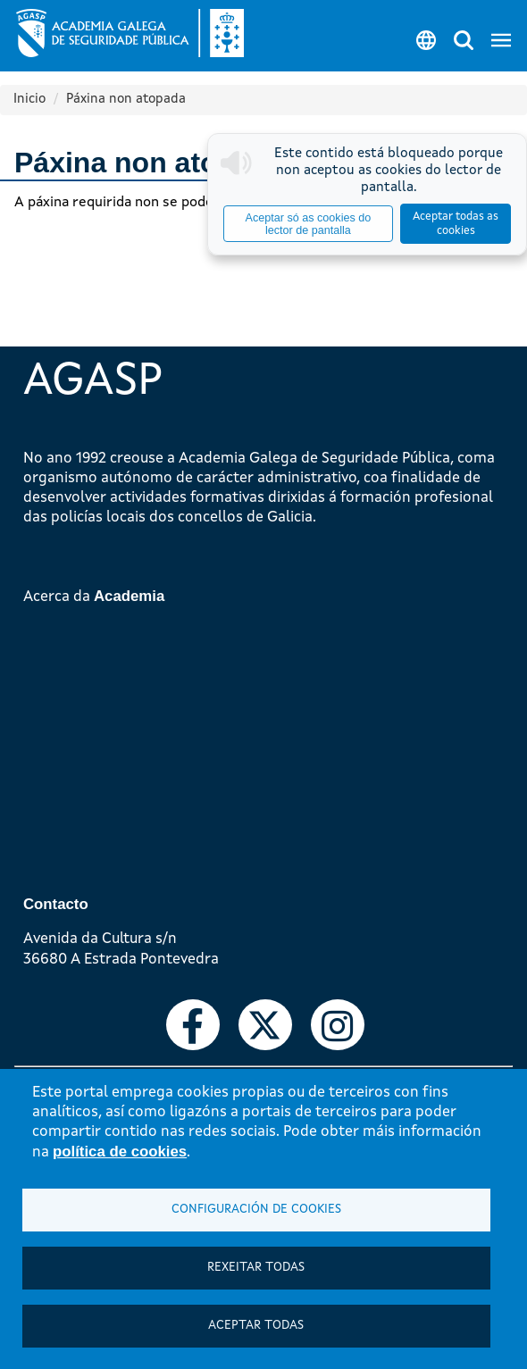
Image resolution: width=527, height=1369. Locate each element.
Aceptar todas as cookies (455, 224)
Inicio (29, 99)
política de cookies (120, 1151)
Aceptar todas (256, 1325)
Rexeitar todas (256, 1267)
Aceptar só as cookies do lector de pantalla (309, 224)
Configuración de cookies (256, 1209)
